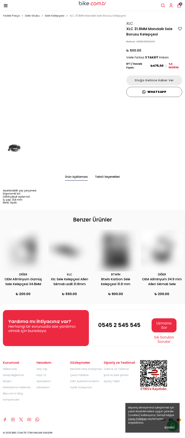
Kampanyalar (11, 399)
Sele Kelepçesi (54, 15)
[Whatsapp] (37, 419)
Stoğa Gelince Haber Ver (154, 80)
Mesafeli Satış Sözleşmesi (86, 369)
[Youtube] (29, 419)
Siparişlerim (43, 381)
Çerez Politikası (79, 375)
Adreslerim (43, 387)
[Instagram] (13, 419)
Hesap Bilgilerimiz (13, 375)
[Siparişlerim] (171, 5)
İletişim (7, 381)
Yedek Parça (13, 15)
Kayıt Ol (41, 375)
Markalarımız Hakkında (17, 387)
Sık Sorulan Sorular (164, 339)
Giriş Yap (41, 369)
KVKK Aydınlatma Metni (84, 381)
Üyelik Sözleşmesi (81, 387)
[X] (21, 419)
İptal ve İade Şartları (116, 375)
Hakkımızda (10, 369)
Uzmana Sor (164, 325)
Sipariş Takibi (112, 381)
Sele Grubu (34, 15)
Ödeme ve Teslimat (116, 369)
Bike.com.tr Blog (13, 393)
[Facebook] (5, 419)
